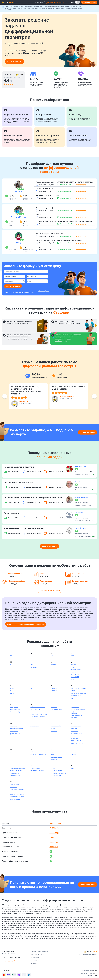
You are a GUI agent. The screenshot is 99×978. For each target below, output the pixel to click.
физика (38, 214)
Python (12, 692)
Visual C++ (54, 690)
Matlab (73, 666)
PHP (11, 690)
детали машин (75, 706)
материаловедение (76, 733)
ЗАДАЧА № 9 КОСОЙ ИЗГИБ (18, 482)
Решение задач (46, 581)
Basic (32, 655)
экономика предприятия (17, 791)
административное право (78, 688)
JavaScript (33, 666)
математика (74, 730)
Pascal (12, 688)
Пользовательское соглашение (88, 954)
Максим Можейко (81, 497)
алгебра (73, 690)
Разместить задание (89, 2)
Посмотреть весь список (49, 590)
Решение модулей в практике (19, 467)
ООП (32, 751)
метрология (74, 738)
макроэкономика (76, 725)
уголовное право (35, 768)
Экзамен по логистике (44, 189)
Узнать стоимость (14, 62)
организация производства (38, 754)
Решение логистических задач (47, 195)
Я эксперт (40, 2)
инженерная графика (16, 728)
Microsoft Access (76, 669)
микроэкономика (76, 740)
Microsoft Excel (75, 671)
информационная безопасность (15, 733)
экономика (13, 786)
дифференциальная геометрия (76, 712)
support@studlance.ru (12, 957)
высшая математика (36, 711)
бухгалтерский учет (16, 711)
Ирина (18, 191)
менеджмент (74, 735)
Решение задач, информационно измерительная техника (33, 497)
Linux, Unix (54, 664)
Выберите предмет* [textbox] (10, 276)
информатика (14, 730)
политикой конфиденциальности (24, 292)
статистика (74, 754)
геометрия (54, 706)
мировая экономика (76, 742)
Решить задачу (11, 513)
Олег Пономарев (81, 482)
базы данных (14, 706)
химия (72, 768)
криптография (35, 725)
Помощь (34, 960)
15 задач (39, 247)
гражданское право (56, 709)
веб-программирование (38, 706)
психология (54, 759)
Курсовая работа (15, 573)
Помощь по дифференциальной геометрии (25, 624)
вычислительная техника (38, 716)
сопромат (73, 751)
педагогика (54, 751)
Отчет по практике (80, 581)
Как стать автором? (37, 954)
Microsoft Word (75, 674)
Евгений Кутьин (18, 217)
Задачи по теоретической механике (49, 233)
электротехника (15, 798)
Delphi (72, 655)
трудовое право (15, 775)
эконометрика (14, 784)
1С (11, 655)
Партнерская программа (39, 951)
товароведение (14, 772)
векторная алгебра (36, 709)
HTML (12, 664)
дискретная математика (78, 709)
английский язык (76, 695)
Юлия (18, 243)
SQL (32, 688)
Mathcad (73, 664)
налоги (12, 751)
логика (53, 728)
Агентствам (35, 957)
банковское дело (15, 709)
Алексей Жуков (81, 528)
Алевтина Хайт (80, 466)
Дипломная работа (17, 581)
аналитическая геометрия (78, 692)
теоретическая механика (17, 768)
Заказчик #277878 (67, 396)
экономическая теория (17, 794)
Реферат (43, 573)
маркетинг (74, 728)
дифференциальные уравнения (76, 716)
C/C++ (52, 655)
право (52, 754)
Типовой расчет (78, 573)
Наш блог (34, 963)
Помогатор (79, 512)
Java (32, 664)
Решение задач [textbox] (31, 276)
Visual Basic (54, 688)
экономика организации (17, 789)
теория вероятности (16, 770)
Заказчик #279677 (26, 401)
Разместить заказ (87, 432)
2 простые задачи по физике (46, 208)
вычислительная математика (39, 714)
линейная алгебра (56, 725)
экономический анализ (17, 796)
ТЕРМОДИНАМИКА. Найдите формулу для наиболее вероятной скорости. (64, 221)
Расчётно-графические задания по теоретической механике (59, 240)
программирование (56, 756)
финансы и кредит (56, 775)
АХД (72, 697)
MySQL (73, 679)
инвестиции (13, 725)
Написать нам (8, 961)
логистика (54, 730)
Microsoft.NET (75, 676)
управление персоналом (38, 770)
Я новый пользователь (54, 2)
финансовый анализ (56, 770)
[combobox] (14, 276)
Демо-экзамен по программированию (24, 528)
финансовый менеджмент (58, 772)
